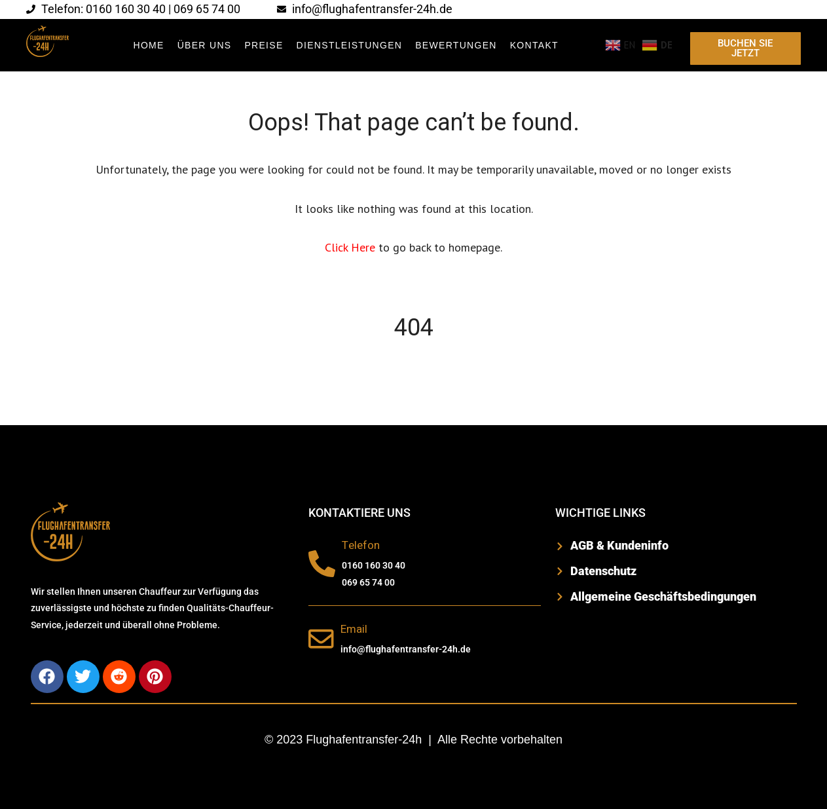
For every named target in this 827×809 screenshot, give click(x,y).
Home (148, 45)
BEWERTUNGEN (456, 45)
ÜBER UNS (204, 45)
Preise (263, 45)
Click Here (351, 247)
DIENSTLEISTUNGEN (350, 45)
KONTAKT (534, 45)
